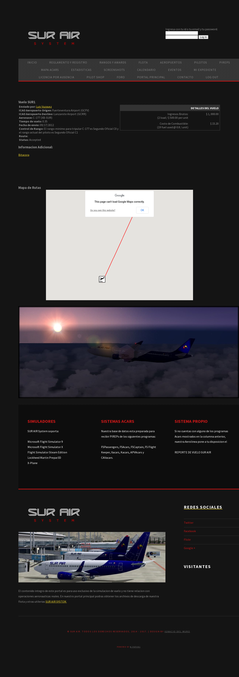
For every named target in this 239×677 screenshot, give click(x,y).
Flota (143, 62)
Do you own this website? (102, 210)
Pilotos (200, 62)
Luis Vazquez (44, 106)
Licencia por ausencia (56, 77)
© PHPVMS (135, 647)
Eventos (174, 70)
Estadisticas (81, 70)
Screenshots (114, 70)
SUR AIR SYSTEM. (56, 601)
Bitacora (23, 155)
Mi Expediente (205, 70)
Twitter (188, 522)
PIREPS (224, 62)
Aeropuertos (171, 62)
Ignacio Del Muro (177, 631)
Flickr (187, 539)
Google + (189, 548)
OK (142, 210)
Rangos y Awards (112, 62)
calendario (146, 70)
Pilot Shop (95, 77)
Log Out (212, 77)
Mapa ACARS (50, 70)
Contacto (185, 77)
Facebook (190, 531)
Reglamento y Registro (68, 62)
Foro (121, 77)
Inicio (32, 62)
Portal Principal (151, 77)
